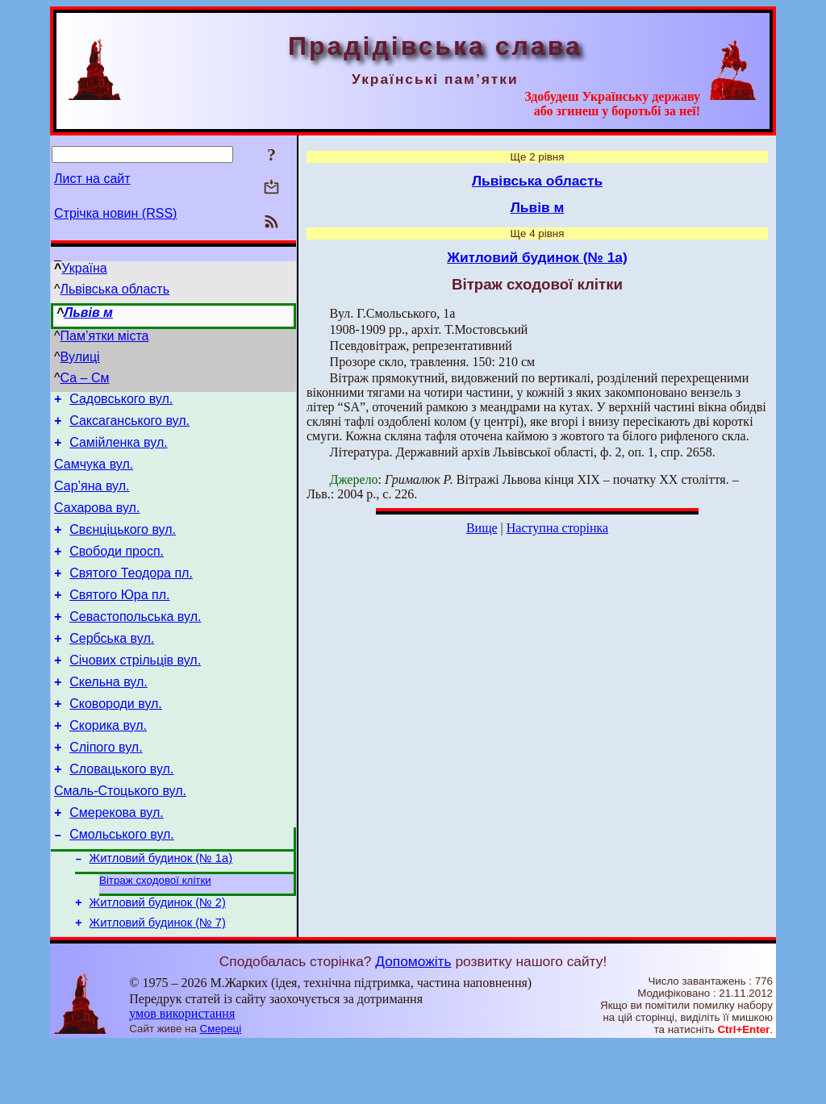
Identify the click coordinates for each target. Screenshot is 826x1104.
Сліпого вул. (105, 788)
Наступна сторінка (557, 528)
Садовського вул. (121, 401)
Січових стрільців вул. (135, 691)
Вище (482, 528)
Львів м (88, 312)
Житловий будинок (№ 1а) (161, 911)
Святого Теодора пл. (131, 595)
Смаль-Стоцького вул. (120, 837)
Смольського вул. (121, 885)
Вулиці (80, 357)
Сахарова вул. (97, 522)
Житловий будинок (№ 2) (158, 959)
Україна (83, 268)
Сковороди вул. (115, 740)
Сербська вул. (111, 667)
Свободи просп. (116, 570)
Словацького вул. (121, 812)
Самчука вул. (93, 474)
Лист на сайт (92, 178)
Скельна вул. (108, 716)
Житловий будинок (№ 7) (158, 982)
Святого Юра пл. (119, 619)
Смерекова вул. (116, 861)
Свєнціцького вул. (122, 546)
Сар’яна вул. (92, 498)
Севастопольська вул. (135, 643)
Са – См (85, 378)
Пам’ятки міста (104, 336)
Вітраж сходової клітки (155, 935)
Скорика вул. (108, 764)
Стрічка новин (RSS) (115, 213)
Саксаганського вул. (129, 425)
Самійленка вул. (118, 449)
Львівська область (114, 289)
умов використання (182, 1073)
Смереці (221, 1088)
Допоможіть (413, 1021)
